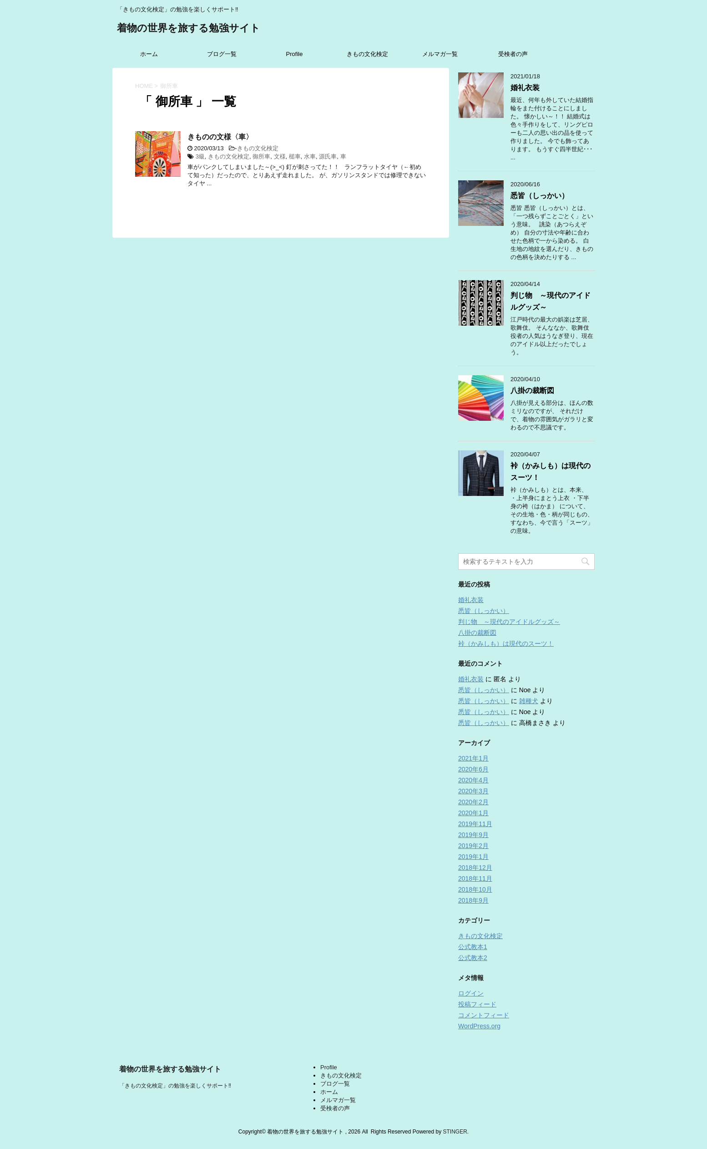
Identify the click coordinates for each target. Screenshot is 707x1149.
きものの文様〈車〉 (220, 137)
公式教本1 (472, 946)
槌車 (295, 156)
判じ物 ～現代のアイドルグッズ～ (509, 621)
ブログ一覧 (222, 54)
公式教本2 (472, 957)
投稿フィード (477, 1004)
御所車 (261, 156)
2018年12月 (475, 867)
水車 (310, 156)
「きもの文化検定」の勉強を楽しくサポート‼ (175, 1086)
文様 (280, 156)
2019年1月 (473, 856)
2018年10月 (475, 889)
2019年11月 (475, 823)
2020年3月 (473, 791)
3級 (200, 156)
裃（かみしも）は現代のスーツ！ (506, 643)
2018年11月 (475, 878)
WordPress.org (479, 1026)
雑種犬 (528, 701)
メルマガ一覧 (440, 54)
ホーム (149, 54)
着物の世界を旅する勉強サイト (188, 29)
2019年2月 (473, 845)
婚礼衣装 (525, 88)
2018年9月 (473, 900)
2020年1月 (473, 813)
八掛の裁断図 (532, 390)
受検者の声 (513, 54)
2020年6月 (473, 769)
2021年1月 (473, 758)
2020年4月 (473, 780)
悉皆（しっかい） (539, 195)
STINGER (455, 1132)
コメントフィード (483, 1015)
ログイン (471, 993)
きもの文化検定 (367, 54)
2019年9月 (473, 834)
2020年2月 (473, 802)
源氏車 (328, 156)
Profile (294, 54)
